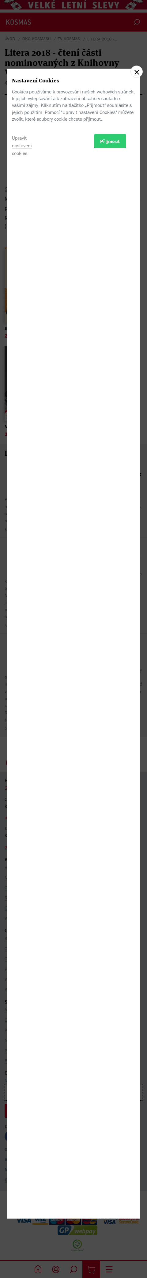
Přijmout (110, 670)
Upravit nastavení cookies (22, 674)
